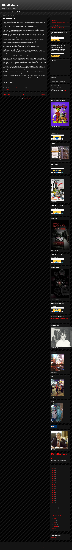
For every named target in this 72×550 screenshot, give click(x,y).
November (56, 506)
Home (24, 94)
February (56, 526)
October (56, 508)
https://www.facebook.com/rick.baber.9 (59, 318)
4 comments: (21, 87)
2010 (53, 496)
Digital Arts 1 (54, 537)
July (55, 514)
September (56, 509)
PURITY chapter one (55, 25)
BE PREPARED (9, 18)
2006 (53, 528)
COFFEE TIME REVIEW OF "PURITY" (59, 22)
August (55, 511)
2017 (53, 482)
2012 (53, 492)
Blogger (43, 547)
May (55, 520)
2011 (53, 494)
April (55, 522)
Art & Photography (8, 11)
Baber (8, 89)
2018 (53, 480)
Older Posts (43, 94)
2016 (53, 484)
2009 (53, 498)
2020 (53, 476)
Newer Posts (6, 94)
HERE (54, 80)
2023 (53, 472)
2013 (53, 490)
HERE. (64, 90)
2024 (53, 470)
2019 (53, 478)
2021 (53, 474)
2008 (53, 500)
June (55, 518)
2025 (53, 468)
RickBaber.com (12, 5)
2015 (53, 486)
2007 (53, 502)
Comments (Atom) (27, 98)
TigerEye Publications (21, 11)
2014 (53, 488)
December (56, 503)
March (55, 524)
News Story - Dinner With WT (57, 27)
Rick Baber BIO (54, 20)
